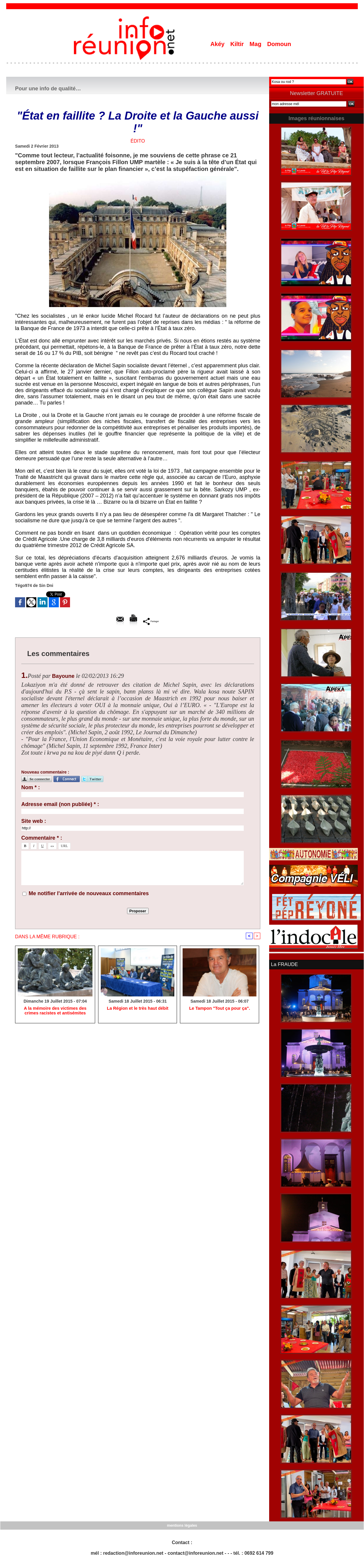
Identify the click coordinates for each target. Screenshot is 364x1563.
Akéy (218, 44)
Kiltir (237, 44)
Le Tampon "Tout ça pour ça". (219, 1008)
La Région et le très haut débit (137, 1008)
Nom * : (30, 787)
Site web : (33, 821)
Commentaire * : (41, 838)
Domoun (279, 44)
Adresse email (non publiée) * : (60, 804)
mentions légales (182, 1525)
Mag (256, 44)
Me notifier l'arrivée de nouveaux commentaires (89, 893)
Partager (151, 621)
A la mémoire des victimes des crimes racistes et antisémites (55, 1011)
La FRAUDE (284, 964)
